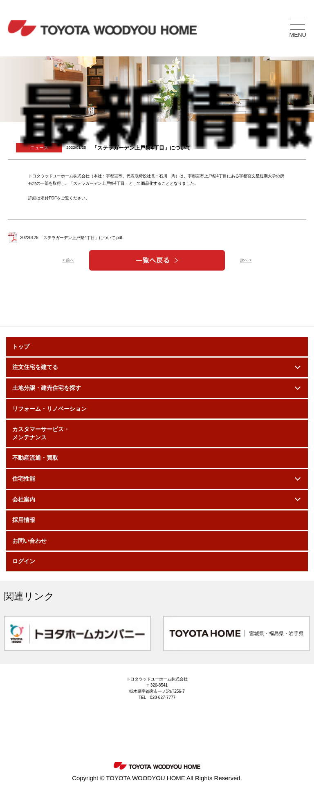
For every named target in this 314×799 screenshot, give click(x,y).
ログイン (23, 561)
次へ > (246, 260)
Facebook (183, 731)
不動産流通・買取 (35, 457)
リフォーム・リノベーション (49, 408)
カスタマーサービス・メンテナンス (41, 433)
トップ (20, 346)
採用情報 (23, 520)
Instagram (130, 731)
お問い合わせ (29, 540)
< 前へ (68, 260)
